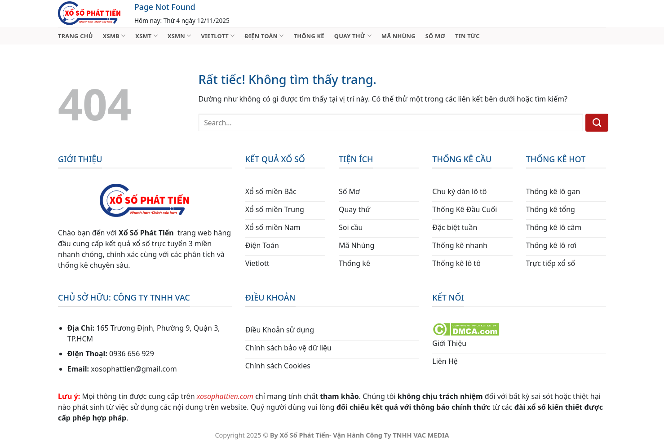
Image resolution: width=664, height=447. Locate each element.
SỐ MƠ (435, 36)
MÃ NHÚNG (398, 36)
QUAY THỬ (353, 35)
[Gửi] (596, 123)
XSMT (146, 35)
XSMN (179, 35)
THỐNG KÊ (309, 36)
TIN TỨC (467, 36)
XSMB (114, 35)
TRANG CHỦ (75, 36)
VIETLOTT (218, 35)
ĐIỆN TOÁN (263, 35)
